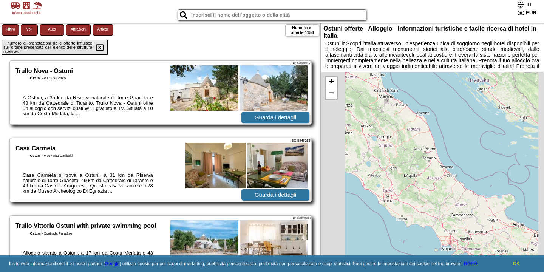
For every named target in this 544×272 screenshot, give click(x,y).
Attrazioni (79, 29)
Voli (29, 29)
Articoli (102, 29)
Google (112, 263)
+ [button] (331, 82)
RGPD (470, 263)
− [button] (331, 93)
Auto (52, 29)
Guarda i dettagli (275, 117)
